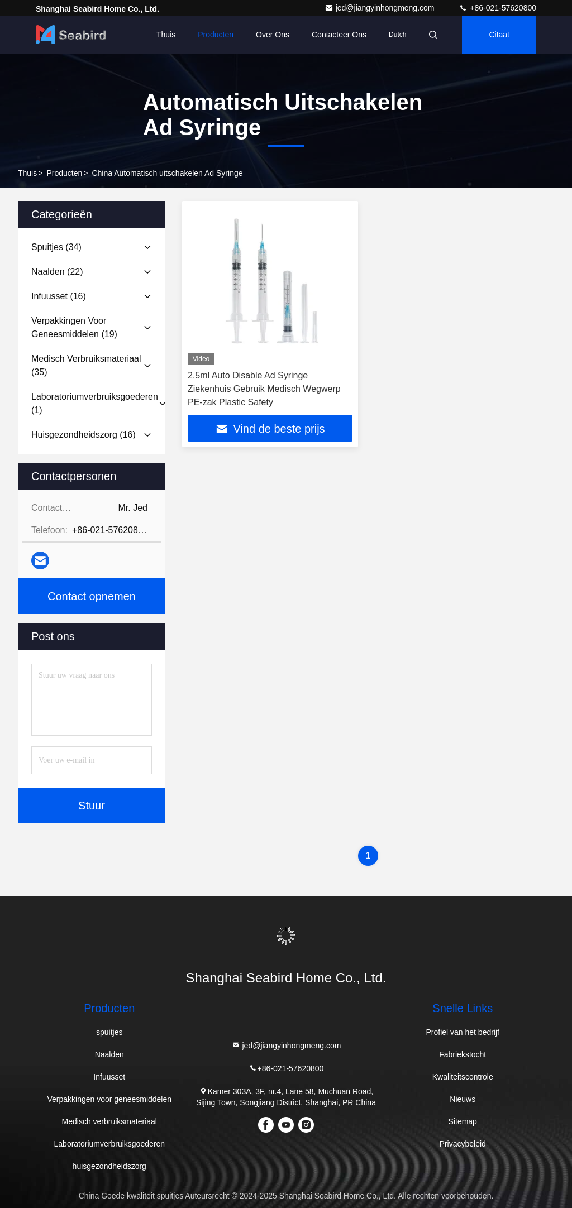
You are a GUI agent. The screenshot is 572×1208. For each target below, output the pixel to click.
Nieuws (462, 1099)
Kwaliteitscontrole (462, 1076)
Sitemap (463, 1121)
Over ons (272, 34)
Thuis (165, 34)
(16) (58, 296)
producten (64, 173)
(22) (57, 271)
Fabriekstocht (462, 1054)
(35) (86, 365)
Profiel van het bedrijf (462, 1032)
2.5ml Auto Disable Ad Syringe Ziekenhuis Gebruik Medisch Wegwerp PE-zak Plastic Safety (264, 389)
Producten (215, 34)
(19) (74, 327)
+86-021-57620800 (497, 7)
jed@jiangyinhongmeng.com (381, 7)
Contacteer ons (339, 34)
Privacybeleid (463, 1143)
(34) (56, 247)
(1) (94, 403)
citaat (499, 34)
